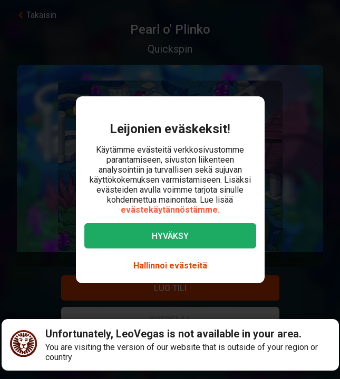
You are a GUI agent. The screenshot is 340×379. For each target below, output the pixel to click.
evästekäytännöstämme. (170, 210)
